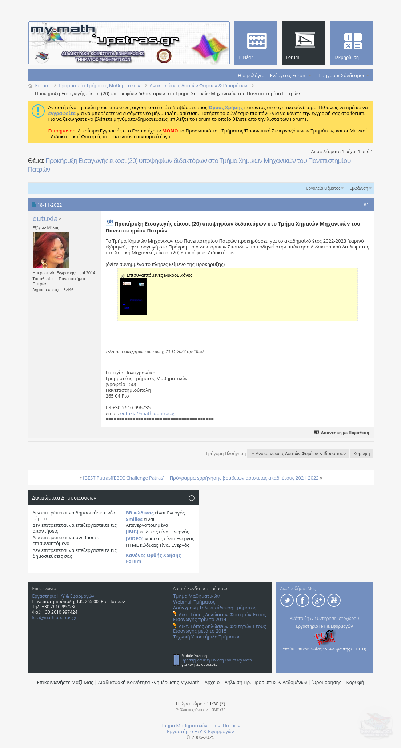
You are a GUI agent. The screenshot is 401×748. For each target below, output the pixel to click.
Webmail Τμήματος (194, 601)
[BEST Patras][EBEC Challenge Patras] (124, 477)
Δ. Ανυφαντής (337, 649)
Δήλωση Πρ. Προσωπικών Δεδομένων (266, 682)
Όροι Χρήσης (326, 682)
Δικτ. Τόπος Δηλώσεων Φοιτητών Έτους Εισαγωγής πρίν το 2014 (219, 616)
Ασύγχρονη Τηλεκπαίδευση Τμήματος (214, 607)
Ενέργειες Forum (288, 75)
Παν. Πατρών (225, 725)
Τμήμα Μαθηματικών (196, 596)
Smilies (134, 519)
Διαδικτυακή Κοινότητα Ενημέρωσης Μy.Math (149, 682)
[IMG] (132, 531)
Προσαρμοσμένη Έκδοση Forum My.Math (216, 660)
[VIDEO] (135, 538)
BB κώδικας (139, 512)
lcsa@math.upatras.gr (54, 617)
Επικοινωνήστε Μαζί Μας (65, 682)
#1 (366, 204)
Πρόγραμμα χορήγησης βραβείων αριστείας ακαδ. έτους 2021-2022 (244, 477)
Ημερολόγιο (251, 75)
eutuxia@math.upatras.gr (148, 413)
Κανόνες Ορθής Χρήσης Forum (153, 558)
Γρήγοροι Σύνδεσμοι (342, 75)
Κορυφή (361, 453)
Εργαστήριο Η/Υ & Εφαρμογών (63, 596)
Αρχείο (212, 682)
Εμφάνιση (359, 188)
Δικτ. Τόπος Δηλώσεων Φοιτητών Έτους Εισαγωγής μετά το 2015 (219, 628)
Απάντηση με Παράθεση (342, 432)
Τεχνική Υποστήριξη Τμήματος (206, 636)
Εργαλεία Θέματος (323, 188)
